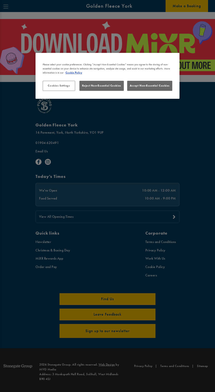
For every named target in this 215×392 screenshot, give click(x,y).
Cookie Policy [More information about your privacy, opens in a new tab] (74, 72)
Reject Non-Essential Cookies (101, 85)
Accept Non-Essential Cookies (150, 85)
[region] (107, 76)
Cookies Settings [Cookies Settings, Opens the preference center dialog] (59, 85)
